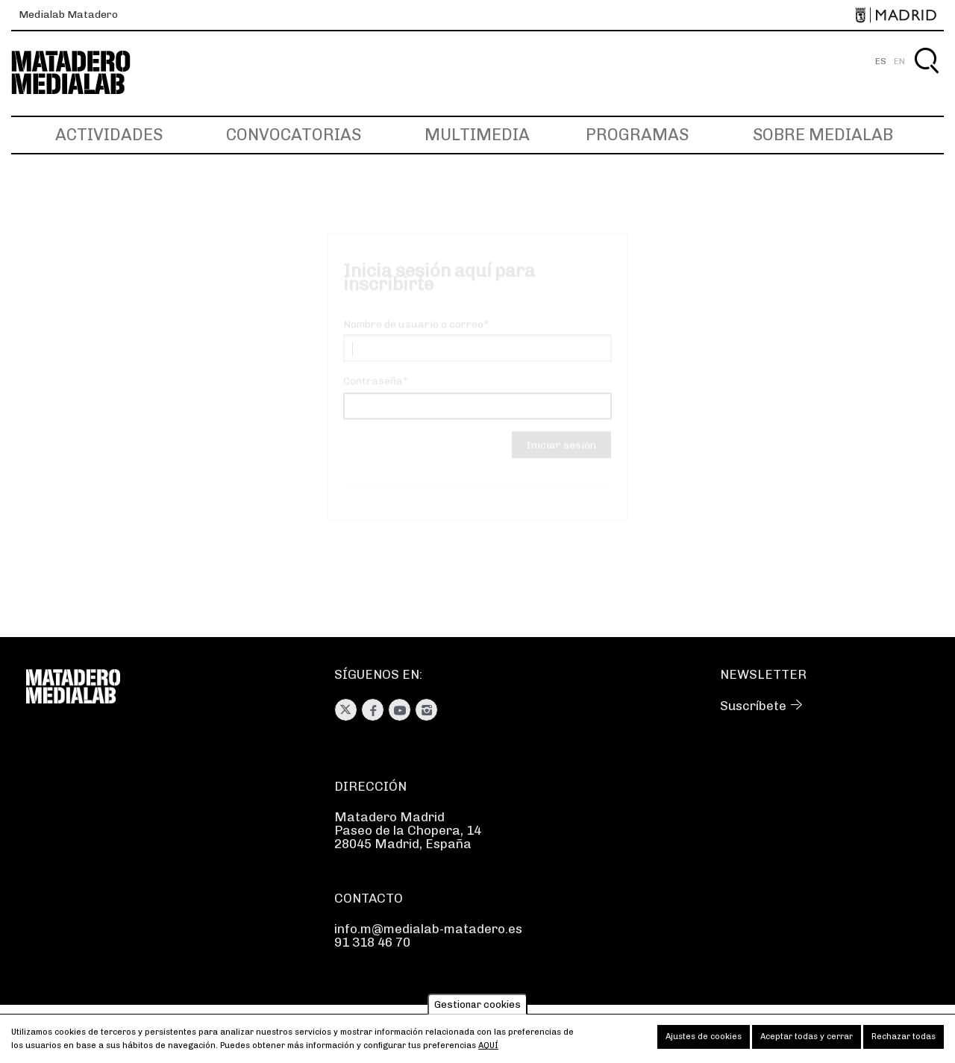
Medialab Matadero (68, 14)
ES (880, 61)
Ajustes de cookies (704, 1039)
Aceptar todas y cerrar (806, 1039)
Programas (637, 135)
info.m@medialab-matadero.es (428, 928)
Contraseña (373, 394)
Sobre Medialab (823, 135)
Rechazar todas (903, 1039)
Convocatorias (293, 135)
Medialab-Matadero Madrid (84, 72)
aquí (488, 1048)
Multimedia (477, 135)
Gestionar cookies (477, 1007)
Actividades (109, 135)
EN (899, 61)
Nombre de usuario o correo (413, 337)
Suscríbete (753, 705)
